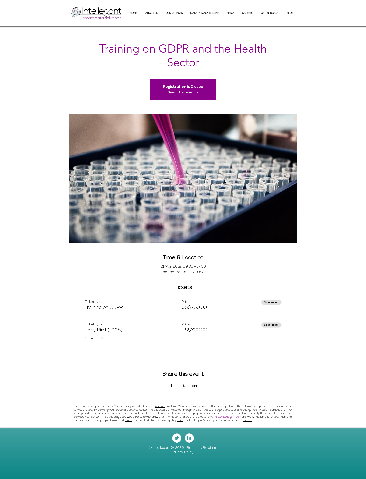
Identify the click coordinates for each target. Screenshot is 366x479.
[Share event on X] (183, 385)
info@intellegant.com (228, 417)
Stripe (128, 420)
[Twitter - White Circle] (176, 438)
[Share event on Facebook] (171, 385)
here (180, 420)
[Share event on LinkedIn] (194, 385)
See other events (183, 92)
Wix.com (160, 406)
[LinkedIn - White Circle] (189, 438)
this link (247, 420)
